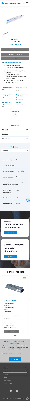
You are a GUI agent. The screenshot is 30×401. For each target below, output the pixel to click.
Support (15, 374)
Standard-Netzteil (16, 3)
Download (5, 129)
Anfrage (15, 49)
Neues (15, 377)
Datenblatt (15, 58)
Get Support (11, 232)
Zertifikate (5, 134)
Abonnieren (11, 256)
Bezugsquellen (15, 380)
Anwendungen (15, 371)
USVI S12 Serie (4, 8)
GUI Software (6, 138)
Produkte (15, 368)
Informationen (15, 383)
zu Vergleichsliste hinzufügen (15, 54)
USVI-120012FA (14, 8)
